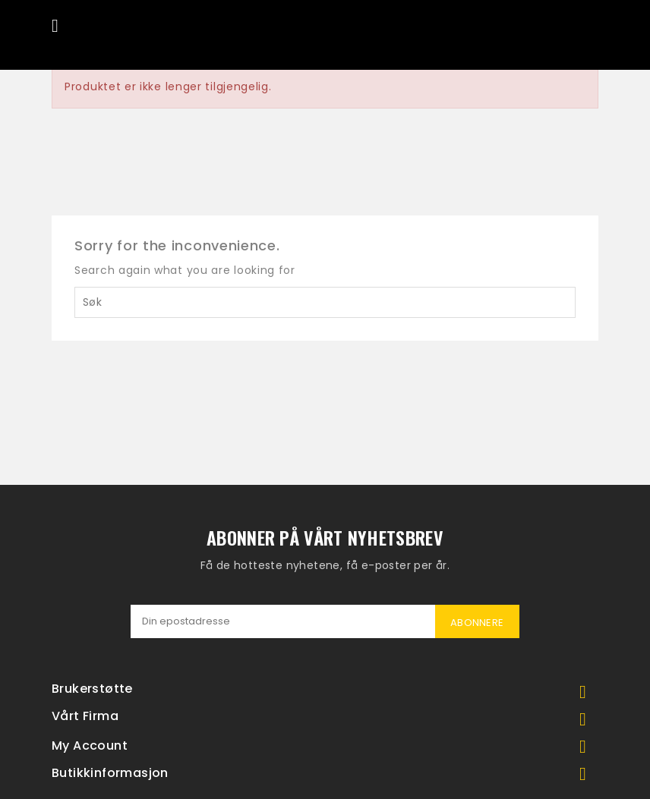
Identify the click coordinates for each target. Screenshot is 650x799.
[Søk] (325, 302)
